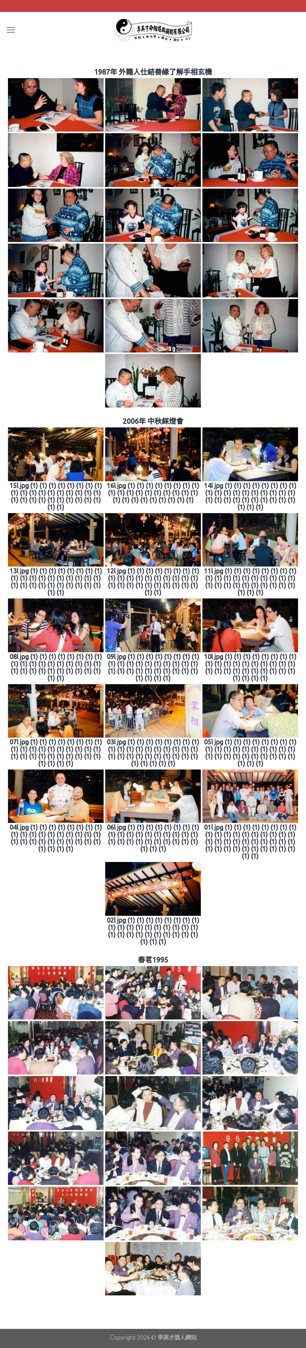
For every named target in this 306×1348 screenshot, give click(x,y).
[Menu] (11, 29)
